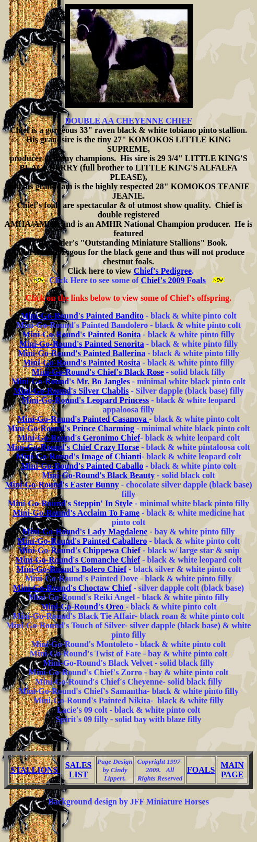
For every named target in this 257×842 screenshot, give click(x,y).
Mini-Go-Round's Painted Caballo (82, 465)
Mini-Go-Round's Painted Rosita (82, 362)
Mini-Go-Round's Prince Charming (72, 428)
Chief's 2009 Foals (173, 280)
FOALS (201, 769)
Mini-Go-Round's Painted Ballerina (81, 353)
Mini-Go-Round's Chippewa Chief (79, 550)
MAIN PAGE (231, 770)
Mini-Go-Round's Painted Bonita (81, 334)
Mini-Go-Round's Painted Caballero (82, 540)
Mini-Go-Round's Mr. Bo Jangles (70, 381)
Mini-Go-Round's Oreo (82, 606)
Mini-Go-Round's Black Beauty (98, 475)
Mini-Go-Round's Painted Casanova (83, 418)
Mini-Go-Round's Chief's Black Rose (98, 372)
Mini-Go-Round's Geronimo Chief (78, 437)
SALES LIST (78, 770)
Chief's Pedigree (163, 270)
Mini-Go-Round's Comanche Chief (77, 559)
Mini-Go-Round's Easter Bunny (62, 484)
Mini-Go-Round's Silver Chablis (70, 390)
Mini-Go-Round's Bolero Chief (71, 569)
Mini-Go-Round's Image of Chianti (78, 456)
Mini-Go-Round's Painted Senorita (81, 343)
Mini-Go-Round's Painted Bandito (82, 315)
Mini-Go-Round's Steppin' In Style (70, 503)
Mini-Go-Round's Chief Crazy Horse (73, 447)
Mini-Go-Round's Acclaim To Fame (76, 512)
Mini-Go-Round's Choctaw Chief (72, 587)
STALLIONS (35, 769)
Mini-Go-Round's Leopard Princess (85, 400)
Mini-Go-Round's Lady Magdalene (84, 531)
